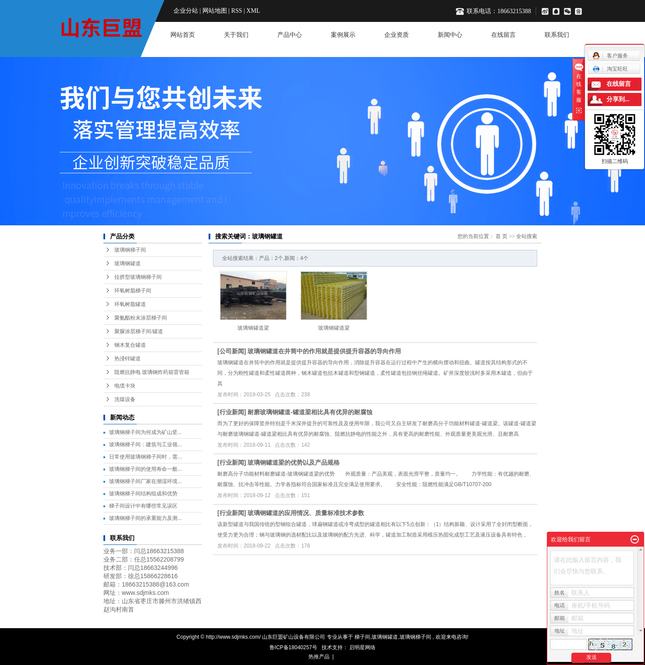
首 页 (501, 236)
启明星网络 (362, 647)
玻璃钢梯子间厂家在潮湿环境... (145, 481)
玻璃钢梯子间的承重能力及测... (145, 518)
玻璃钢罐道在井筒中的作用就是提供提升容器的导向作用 (324, 351)
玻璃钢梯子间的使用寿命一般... (145, 469)
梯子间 (362, 637)
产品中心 (289, 35)
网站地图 (214, 10)
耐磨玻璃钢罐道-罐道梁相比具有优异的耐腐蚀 (310, 412)
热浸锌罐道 (127, 359)
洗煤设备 (124, 399)
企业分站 (186, 10)
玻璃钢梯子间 (130, 250)
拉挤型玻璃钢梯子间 (138, 277)
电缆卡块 (124, 386)
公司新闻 (232, 351)
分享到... (618, 99)
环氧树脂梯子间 (132, 291)
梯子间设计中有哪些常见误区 (143, 506)
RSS (236, 10)
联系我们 (557, 35)
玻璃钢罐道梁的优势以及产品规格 (294, 462)
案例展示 (343, 35)
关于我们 (236, 35)
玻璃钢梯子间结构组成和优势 (143, 494)
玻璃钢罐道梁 (253, 328)
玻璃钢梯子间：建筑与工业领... (145, 444)
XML (253, 10)
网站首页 (182, 35)
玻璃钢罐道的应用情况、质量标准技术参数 (306, 512)
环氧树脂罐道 (130, 304)
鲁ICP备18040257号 (293, 647)
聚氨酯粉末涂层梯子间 (140, 318)
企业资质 (396, 35)
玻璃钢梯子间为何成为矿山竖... (145, 432)
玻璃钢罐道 (127, 263)
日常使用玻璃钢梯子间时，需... (145, 457)
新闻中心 (450, 35)
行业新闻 (232, 412)
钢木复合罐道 (130, 345)
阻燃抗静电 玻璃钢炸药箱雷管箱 (151, 372)
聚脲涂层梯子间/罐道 (138, 331)
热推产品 (319, 657)
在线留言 (503, 35)
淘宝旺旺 (610, 68)
